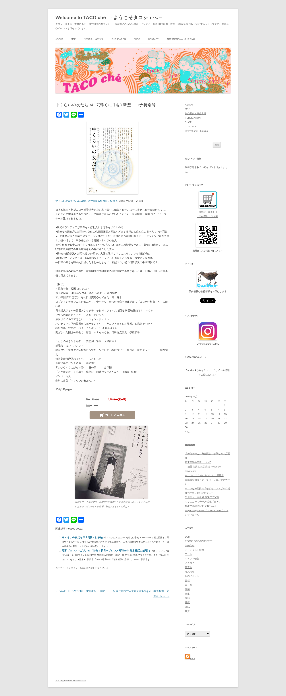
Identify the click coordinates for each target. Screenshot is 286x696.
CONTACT (153, 39)
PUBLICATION (118, 39)
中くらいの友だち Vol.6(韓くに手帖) (83, 537)
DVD (187, 536)
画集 (187, 593)
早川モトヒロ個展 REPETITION (202, 497)
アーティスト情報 (194, 550)
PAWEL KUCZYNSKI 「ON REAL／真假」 (81, 591)
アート (188, 554)
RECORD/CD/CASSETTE (198, 541)
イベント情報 (192, 558)
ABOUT (59, 39)
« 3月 (188, 431)
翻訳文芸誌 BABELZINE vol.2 (200, 506)
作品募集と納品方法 (93, 39)
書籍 (187, 580)
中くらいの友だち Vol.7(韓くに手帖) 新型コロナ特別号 (86, 201)
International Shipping (181, 39)
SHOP (137, 39)
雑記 (187, 602)
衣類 (187, 598)
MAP (73, 39)
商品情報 (189, 571)
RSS (190, 658)
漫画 (187, 589)
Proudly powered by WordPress (70, 680)
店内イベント (192, 576)
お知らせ (189, 545)
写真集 (188, 567)
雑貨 (187, 611)
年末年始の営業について (198, 462)
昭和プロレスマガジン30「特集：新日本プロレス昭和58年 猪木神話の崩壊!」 (107, 550)
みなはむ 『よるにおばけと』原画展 (204, 475)
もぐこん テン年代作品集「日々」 (203, 501)
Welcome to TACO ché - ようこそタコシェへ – (108, 17)
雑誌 (187, 606)
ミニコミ (73, 568)
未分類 (188, 585)
